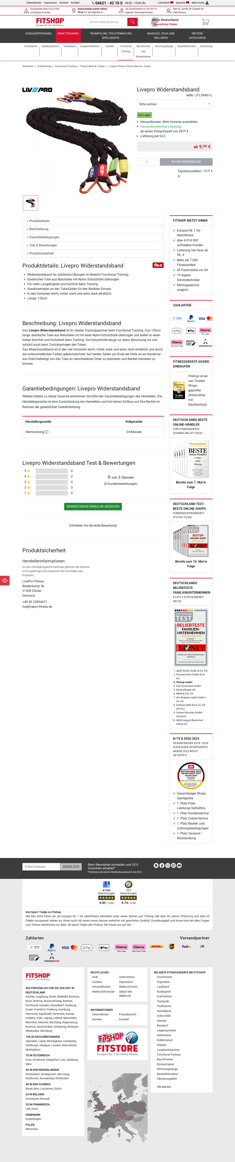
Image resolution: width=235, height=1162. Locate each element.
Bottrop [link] (38, 1001)
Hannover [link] (31, 1014)
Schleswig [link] (60, 1026)
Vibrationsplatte (167, 1078)
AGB (95, 977)
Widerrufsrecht (128, 986)
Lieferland (165, 2)
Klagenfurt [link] (52, 1059)
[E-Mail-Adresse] (41, 867)
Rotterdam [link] (62, 1078)
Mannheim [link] (69, 1018)
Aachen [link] (30, 996)
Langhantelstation (168, 1050)
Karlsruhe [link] (58, 1014)
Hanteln (162, 1020)
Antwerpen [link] (32, 1098)
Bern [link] (36, 1088)
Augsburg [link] (42, 996)
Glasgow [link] (44, 1045)
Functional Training (65, 69)
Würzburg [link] (46, 1031)
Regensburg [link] (69, 1022)
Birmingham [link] (54, 1041)
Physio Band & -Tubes (92, 69)
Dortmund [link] (32, 1005)
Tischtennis (164, 1006)
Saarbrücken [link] (45, 1026)
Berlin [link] (52, 996)
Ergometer (163, 982)
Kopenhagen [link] (33, 1119)
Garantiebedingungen (44, 240)
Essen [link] (29, 1009)
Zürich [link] (58, 1088)
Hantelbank (164, 1011)
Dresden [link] (44, 1005)
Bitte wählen (148, 107)
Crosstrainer (164, 977)
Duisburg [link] (70, 1005)
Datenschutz (127, 977)
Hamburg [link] (64, 1009)
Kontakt (75, 2)
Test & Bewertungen (43, 248)
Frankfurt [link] (40, 1009)
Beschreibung (38, 232)
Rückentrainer (165, 1064)
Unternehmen (33, 2)
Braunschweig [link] (53, 1001)
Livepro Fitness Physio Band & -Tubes (130, 69)
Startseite (27, 69)
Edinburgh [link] (32, 1045)
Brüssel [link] (44, 1098)
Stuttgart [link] (72, 1026)
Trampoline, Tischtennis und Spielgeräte (111, 39)
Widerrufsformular (103, 991)
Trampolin (163, 1001)
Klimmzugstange (167, 1069)
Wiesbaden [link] (32, 1031)
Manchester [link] (69, 1045)
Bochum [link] (74, 996)
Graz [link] (29, 1059)
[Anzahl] (148, 165)
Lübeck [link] (57, 1018)
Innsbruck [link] (39, 1059)
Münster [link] (43, 1022)
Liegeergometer (166, 1030)
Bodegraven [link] (48, 1074)
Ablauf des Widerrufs (125, 994)
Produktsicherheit (41, 256)
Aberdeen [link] (31, 1041)
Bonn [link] (29, 1001)
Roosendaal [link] (47, 1078)
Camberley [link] (69, 1041)
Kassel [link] (70, 1014)
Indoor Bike (164, 1016)
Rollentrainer (165, 1040)
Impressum (50, 2)
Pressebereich (127, 1014)
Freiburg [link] (52, 1009)
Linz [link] (63, 1059)
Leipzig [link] (47, 1018)
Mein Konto (200, 2)
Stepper (161, 1045)
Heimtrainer (164, 1035)
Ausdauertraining (38, 36)
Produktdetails (39, 224)
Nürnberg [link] (55, 1022)
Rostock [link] (31, 1026)
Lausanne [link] (46, 1088)
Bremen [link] (67, 1001)
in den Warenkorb (186, 165)
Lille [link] (28, 1109)
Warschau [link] (32, 1129)
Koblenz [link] (30, 1018)
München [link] (31, 1022)
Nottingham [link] (33, 1049)
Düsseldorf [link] (57, 1005)
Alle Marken (164, 1087)
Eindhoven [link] (32, 1078)
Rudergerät (164, 991)
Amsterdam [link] (33, 1074)
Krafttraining (68, 36)
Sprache (182, 2)
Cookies (97, 982)
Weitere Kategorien (197, 39)
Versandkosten (101, 986)
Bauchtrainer (165, 1059)
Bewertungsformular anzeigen (93, 509)
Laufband (163, 986)
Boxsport (162, 1025)
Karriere (63, 2)
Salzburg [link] (72, 1059)
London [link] (56, 1045)
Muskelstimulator (167, 1074)
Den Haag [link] (63, 1074)
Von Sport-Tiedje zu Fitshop (43, 912)
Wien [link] (29, 1064)
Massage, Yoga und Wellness (161, 39)
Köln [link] (39, 1018)
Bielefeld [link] (62, 996)
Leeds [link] (42, 1041)
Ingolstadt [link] (45, 1014)
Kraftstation (164, 996)
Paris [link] (35, 1109)
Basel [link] (29, 1088)
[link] (177, 321)
